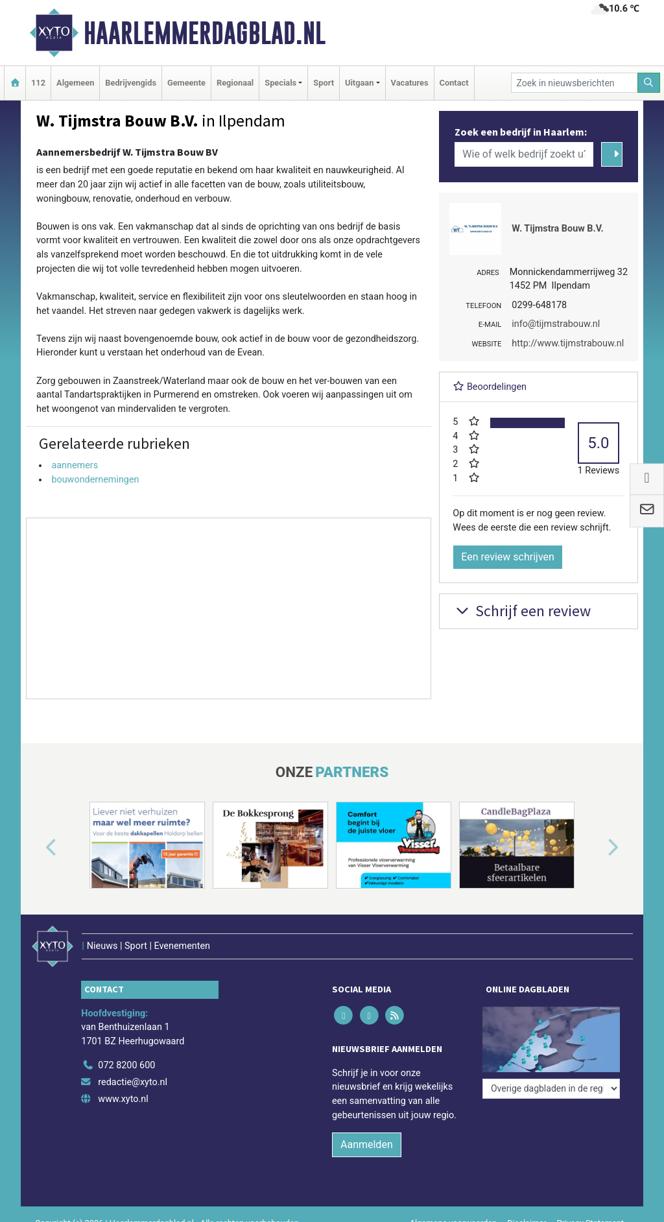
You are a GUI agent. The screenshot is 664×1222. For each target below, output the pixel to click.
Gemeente (186, 83)
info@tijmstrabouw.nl (556, 323)
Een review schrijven (507, 557)
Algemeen (75, 83)
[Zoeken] (649, 83)
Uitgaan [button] (359, 83)
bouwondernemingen (95, 479)
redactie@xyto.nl (132, 1082)
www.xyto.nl (123, 1099)
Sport (323, 83)
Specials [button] (280, 83)
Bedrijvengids (130, 83)
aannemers (74, 465)
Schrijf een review (522, 611)
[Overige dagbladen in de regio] (551, 1089)
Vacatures (410, 83)
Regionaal (235, 83)
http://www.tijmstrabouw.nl (568, 343)
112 (38, 83)
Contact (454, 83)
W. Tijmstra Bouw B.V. (557, 228)
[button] (36, 848)
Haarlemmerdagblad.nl (205, 33)
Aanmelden (366, 1144)
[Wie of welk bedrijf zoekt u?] (524, 154)
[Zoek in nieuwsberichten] (574, 83)
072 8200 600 (126, 1065)
